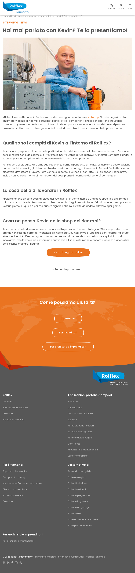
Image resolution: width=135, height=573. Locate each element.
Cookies (90, 556)
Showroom (74, 401)
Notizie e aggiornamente (22, 16)
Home (5, 16)
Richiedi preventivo (13, 419)
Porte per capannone (80, 525)
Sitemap (100, 556)
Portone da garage (79, 507)
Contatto (8, 401)
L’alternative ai (78, 465)
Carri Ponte (74, 443)
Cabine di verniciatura (80, 413)
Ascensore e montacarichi (83, 449)
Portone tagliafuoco (79, 501)
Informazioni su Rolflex (15, 407)
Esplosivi (72, 419)
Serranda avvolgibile (79, 471)
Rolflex (7, 395)
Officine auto (75, 407)
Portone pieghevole (79, 495)
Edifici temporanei (78, 455)
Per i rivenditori (13, 465)
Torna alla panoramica (68, 269)
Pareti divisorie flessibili (81, 425)
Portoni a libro (75, 513)
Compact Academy (14, 477)
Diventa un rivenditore (15, 489)
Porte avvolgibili (77, 477)
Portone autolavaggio (80, 437)
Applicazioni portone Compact (90, 395)
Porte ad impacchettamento (84, 519)
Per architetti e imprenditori (22, 534)
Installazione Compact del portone (22, 483)
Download (8, 413)
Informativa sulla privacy (71, 556)
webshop (93, 117)
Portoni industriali (77, 483)
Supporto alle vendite (15, 471)
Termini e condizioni (45, 556)
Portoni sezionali (77, 489)
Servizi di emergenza (80, 431)
